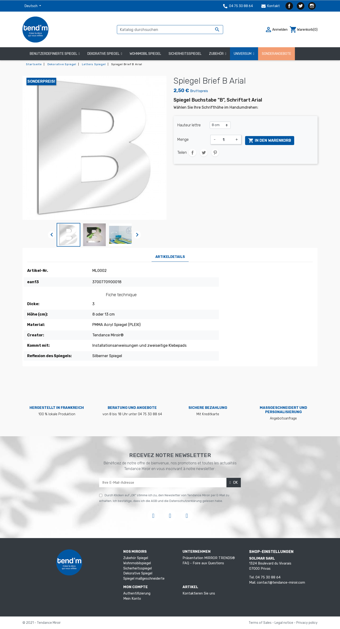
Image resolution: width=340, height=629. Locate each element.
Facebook (289, 6)
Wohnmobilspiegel (137, 563)
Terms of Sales (260, 623)
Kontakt (270, 6)
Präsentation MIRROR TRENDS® (209, 558)
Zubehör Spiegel (135, 558)
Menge (183, 139)
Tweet (204, 152)
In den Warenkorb (269, 140)
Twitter (300, 6)
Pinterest (215, 152)
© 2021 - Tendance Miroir (41, 623)
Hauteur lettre (189, 125)
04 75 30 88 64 (238, 6)
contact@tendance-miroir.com (281, 583)
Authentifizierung (136, 593)
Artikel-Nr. (37, 270)
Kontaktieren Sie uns (199, 593)
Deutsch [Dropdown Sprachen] (31, 6)
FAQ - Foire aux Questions (203, 563)
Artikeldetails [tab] (170, 257)
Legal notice (284, 623)
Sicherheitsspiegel (137, 568)
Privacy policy (307, 623)
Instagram (312, 6)
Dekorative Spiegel (137, 573)
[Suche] (170, 29)
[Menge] (225, 139)
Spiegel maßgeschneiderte (144, 579)
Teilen (192, 152)
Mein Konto (132, 599)
